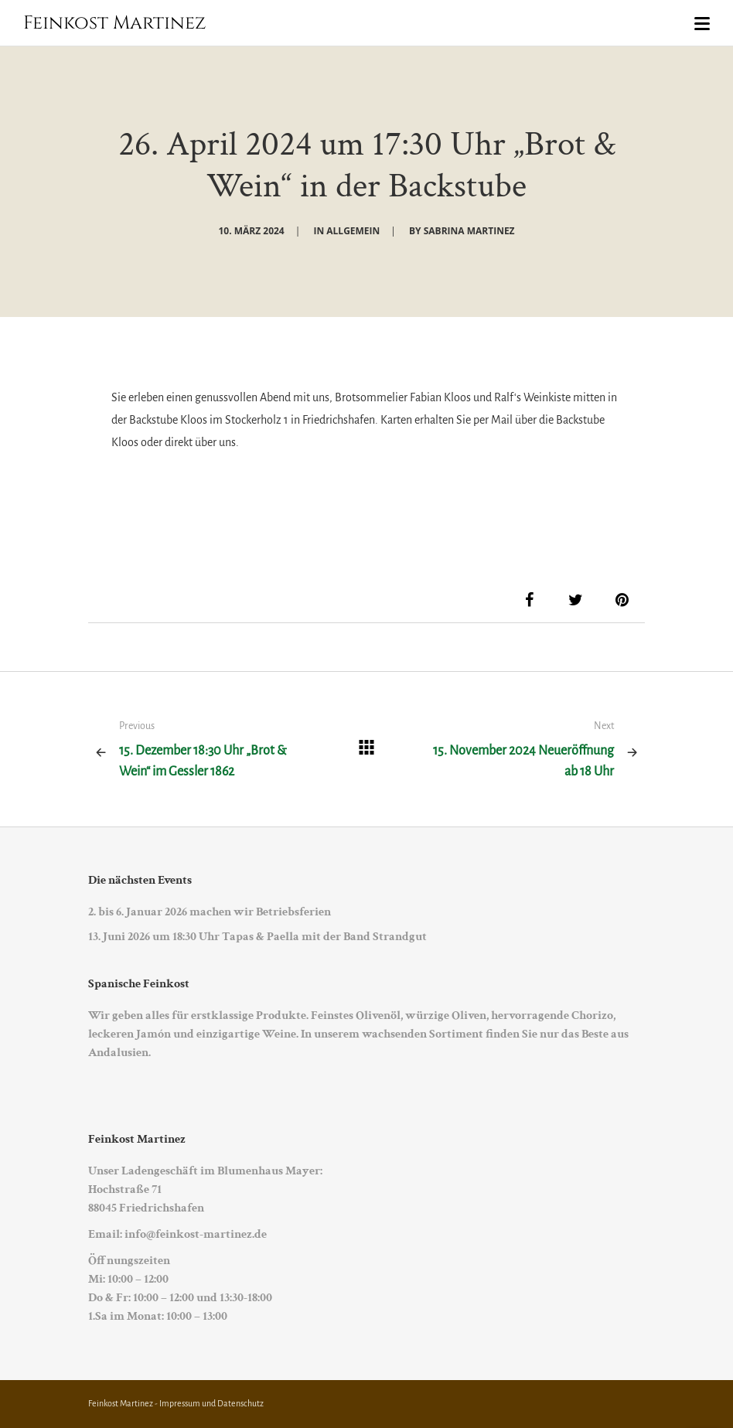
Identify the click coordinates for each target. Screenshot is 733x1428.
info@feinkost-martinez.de (195, 1234)
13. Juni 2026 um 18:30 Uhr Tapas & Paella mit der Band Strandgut (257, 937)
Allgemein (353, 230)
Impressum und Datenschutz (211, 1403)
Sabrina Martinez (469, 230)
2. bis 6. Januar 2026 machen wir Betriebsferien (209, 912)
